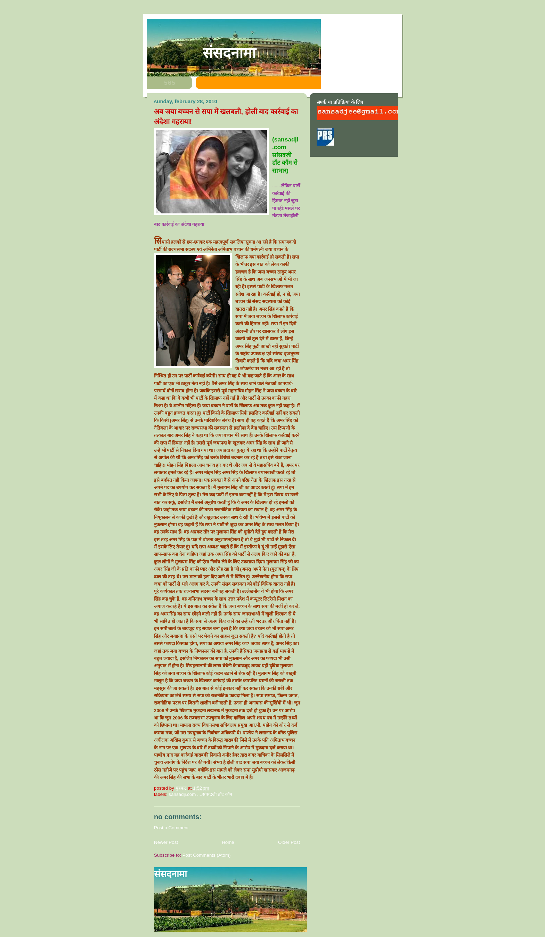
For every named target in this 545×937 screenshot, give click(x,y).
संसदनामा (229, 52)
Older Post (289, 842)
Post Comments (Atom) (206, 855)
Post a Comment (171, 827)
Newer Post (166, 842)
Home (228, 842)
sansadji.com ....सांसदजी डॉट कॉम (200, 794)
